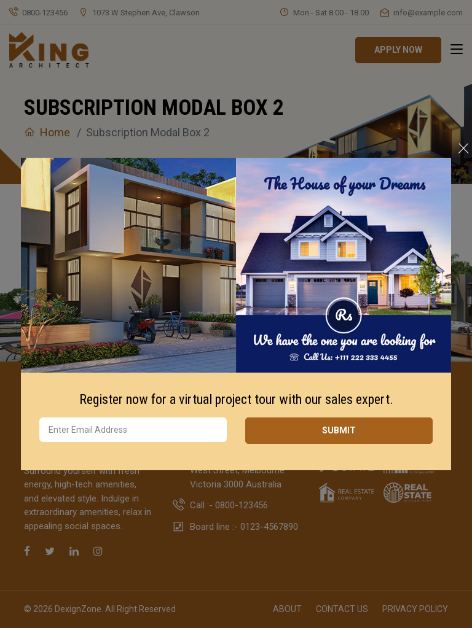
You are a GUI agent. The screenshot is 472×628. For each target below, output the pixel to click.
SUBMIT (339, 430)
